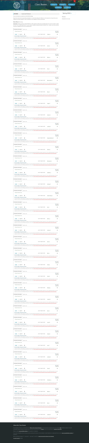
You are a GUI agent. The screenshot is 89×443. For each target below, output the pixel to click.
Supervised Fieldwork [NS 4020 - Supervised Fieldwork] (26, 13)
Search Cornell (75, 1)
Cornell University (16, 438)
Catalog (42, 429)
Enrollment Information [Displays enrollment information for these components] (18, 29)
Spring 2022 (67, 13)
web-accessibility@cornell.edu (67, 433)
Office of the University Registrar (36, 427)
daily (60, 427)
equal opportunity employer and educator (46, 436)
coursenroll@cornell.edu (23, 431)
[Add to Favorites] (18, 34)
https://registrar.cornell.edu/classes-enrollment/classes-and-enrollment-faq (44, 38)
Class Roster (41, 4)
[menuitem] (53, 5)
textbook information (58, 429)
